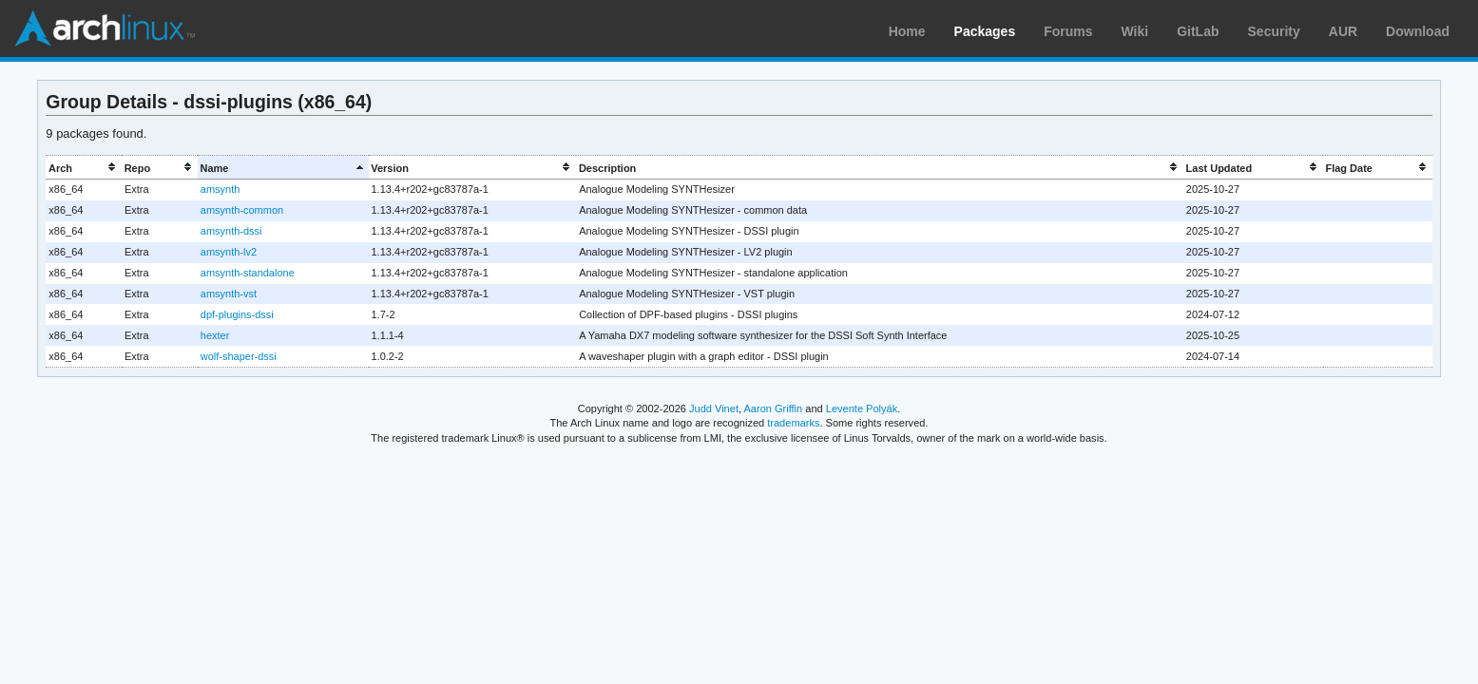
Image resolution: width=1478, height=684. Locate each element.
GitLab (1198, 31)
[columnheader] (84, 168)
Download (1417, 31)
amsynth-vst (229, 293)
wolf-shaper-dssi (239, 356)
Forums (1068, 31)
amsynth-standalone (248, 272)
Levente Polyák (861, 408)
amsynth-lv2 (229, 251)
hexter (215, 335)
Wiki (1135, 31)
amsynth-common (242, 210)
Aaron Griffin (772, 408)
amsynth (220, 189)
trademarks (793, 422)
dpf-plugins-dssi (237, 314)
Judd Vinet (714, 408)
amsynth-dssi (231, 231)
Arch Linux (104, 29)
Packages (985, 31)
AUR (1343, 31)
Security (1274, 31)
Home (907, 31)
